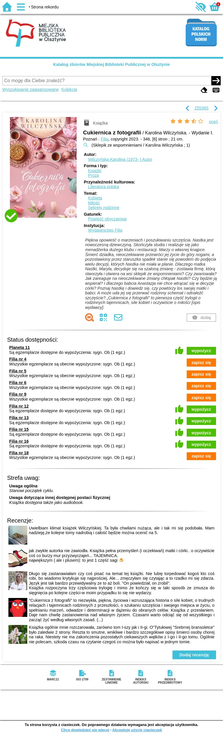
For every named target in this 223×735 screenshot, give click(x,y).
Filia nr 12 (19, 406)
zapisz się (201, 362)
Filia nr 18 (19, 453)
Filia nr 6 (17, 382)
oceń (213, 121)
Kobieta (95, 198)
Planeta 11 (19, 347)
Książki (94, 170)
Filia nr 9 (17, 394)
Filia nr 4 (17, 359)
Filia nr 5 (17, 371)
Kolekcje (69, 89)
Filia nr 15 (19, 429)
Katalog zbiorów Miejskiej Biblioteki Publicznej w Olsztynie (111, 64)
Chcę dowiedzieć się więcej (85, 730)
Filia (104, 139)
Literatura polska (103, 186)
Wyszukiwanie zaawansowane (30, 89)
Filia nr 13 (19, 417)
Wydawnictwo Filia (105, 230)
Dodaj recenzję (194, 655)
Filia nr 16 (19, 441)
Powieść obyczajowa (107, 219)
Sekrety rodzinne (103, 207)
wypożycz (201, 350)
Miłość (94, 203)
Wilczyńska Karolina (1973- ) (120, 159)
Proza (93, 175)
